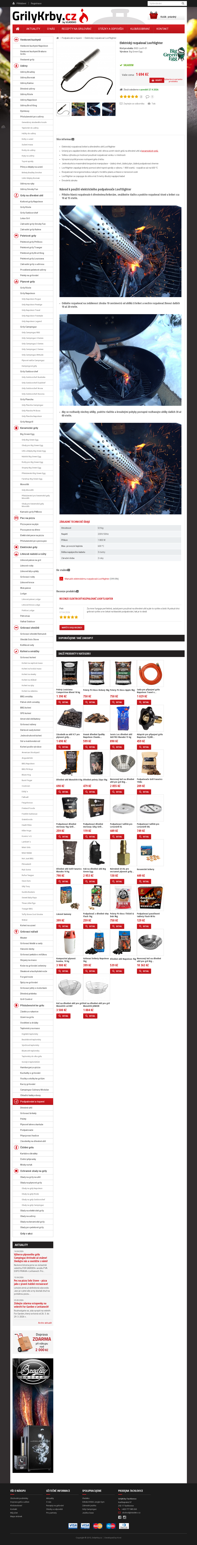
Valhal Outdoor (27, 621)
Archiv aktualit (45, 1323)
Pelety (23, 1119)
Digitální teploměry (30, 1034)
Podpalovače (26, 1130)
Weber (24, 920)
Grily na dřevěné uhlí (31, 195)
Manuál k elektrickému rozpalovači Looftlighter (87, 579)
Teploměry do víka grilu (32, 1056)
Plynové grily (27, 281)
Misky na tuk (26, 1165)
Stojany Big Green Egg (31, 468)
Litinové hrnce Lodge (31, 605)
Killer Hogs (26, 830)
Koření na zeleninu (30, 691)
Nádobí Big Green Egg (31, 456)
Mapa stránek (16, 1516)
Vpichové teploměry (30, 1045)
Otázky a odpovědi (110, 28)
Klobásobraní (140, 28)
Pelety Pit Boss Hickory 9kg (96, 690)
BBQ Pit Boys (27, 769)
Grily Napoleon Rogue (31, 299)
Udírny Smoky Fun (29, 189)
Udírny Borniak (27, 77)
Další (114, 109)
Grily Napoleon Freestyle (32, 316)
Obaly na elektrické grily (32, 1210)
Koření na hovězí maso (32, 669)
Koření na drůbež (29, 680)
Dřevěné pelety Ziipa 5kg (95, 779)
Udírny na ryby (27, 183)
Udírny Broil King (28, 105)
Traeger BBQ (27, 909)
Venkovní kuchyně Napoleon (34, 46)
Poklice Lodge (28, 610)
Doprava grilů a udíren (19, 1502)
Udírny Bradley (27, 72)
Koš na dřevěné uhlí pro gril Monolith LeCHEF (69, 1004)
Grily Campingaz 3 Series (32, 344)
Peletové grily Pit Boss (31, 242)
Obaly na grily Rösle (30, 1194)
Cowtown (26, 786)
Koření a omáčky (29, 651)
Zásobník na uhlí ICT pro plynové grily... (68, 735)
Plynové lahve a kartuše (31, 1124)
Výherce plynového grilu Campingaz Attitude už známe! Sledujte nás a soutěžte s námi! (31, 1258)
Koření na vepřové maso (32, 663)
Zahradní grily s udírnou (32, 264)
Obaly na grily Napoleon (32, 1188)
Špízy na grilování (29, 982)
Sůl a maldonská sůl (30, 741)
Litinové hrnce (27, 582)
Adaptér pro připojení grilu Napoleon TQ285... (150, 735)
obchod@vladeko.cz (131, 1513)
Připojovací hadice (29, 1135)
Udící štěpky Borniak (31, 178)
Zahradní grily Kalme (30, 229)
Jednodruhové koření (31, 735)
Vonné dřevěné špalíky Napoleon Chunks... (94, 735)
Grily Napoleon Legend (32, 321)
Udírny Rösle (26, 94)
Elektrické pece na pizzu (32, 535)
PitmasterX (26, 864)
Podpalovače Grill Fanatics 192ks (149, 780)
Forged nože (26, 977)
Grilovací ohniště (29, 627)
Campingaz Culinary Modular (34, 1090)
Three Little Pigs (28, 903)
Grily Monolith (28, 490)
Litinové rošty (26, 565)
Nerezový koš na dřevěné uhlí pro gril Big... (122, 780)
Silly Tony (26, 886)
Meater (23, 938)
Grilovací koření (28, 657)
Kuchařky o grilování (30, 1073)
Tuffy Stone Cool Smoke (32, 914)
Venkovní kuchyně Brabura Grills (33, 52)
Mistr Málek (27, 853)
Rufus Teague (28, 875)
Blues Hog (26, 775)
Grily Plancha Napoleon (32, 416)
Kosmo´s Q (27, 836)
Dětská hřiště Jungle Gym (93, 1502)
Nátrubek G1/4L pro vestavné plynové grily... (122, 870)
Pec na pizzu (27, 518)
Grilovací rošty (27, 577)
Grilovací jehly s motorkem (33, 988)
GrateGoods (27, 819)
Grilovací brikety (28, 1113)
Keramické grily (29, 427)
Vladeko (86, 1498)
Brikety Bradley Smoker (32, 172)
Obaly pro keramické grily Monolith (33, 505)
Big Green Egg (27, 434)
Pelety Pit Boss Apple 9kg (122, 690)
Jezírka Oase (88, 1513)
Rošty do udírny (28, 150)
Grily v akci (26, 1233)
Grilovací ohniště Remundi (33, 634)
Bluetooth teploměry (30, 1051)
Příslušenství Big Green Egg (33, 473)
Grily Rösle (25, 207)
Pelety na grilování (29, 275)
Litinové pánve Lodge (31, 599)
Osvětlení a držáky (29, 1023)
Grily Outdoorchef (29, 213)
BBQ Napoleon (28, 763)
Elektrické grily (28, 547)
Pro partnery (51, 1513)
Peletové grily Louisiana (32, 258)
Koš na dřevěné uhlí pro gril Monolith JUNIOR (96, 1004)
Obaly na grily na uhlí (30, 1177)
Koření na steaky (29, 674)
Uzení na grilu (27, 1017)
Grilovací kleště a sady (31, 943)
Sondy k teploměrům (31, 1062)
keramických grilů (150, 151)
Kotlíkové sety (27, 645)
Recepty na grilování (76, 28)
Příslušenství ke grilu (32, 1005)
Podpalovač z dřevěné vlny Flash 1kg (96, 915)
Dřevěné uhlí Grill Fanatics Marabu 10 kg (69, 870)
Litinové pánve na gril (30, 560)
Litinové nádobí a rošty (33, 553)
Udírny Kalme (27, 83)
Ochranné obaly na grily (33, 1170)
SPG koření (25, 713)
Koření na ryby (28, 685)
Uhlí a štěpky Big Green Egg (34, 451)
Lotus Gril (25, 218)
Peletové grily (28, 235)
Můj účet (14, 1513)
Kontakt (162, 28)
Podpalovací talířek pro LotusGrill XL (121, 825)
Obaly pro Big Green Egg (32, 445)
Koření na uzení (27, 925)
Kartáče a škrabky (28, 1153)
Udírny (23, 65)
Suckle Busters (28, 892)
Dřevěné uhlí (26, 1108)
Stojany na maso (28, 960)
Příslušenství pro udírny (32, 116)
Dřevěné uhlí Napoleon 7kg (123, 958)
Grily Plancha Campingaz (32, 405)
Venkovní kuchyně (30, 39)
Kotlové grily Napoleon (31, 201)
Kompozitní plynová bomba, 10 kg (65, 959)
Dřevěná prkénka (28, 993)
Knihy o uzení (27, 139)
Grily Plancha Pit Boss (31, 411)
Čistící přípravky (28, 1159)
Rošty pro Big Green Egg (32, 462)
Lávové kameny (63, 914)
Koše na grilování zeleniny (33, 966)
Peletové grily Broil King (32, 253)
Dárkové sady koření (30, 730)
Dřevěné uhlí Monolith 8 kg (69, 779)
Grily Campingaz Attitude (32, 355)
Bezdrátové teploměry (31, 1039)
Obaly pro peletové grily (32, 1227)
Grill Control (26, 999)
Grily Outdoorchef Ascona (33, 394)
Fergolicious (27, 803)
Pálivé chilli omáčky (30, 702)
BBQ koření (25, 707)
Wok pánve (25, 588)
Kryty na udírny (28, 156)
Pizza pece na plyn (29, 524)
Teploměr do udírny (30, 128)
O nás (51, 28)
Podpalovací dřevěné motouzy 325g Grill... (93, 825)
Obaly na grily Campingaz (33, 1205)
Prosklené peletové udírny (33, 270)
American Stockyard (30, 752)
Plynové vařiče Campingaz (33, 360)
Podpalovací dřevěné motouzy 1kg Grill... (66, 825)
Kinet (119, 1538)
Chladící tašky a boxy (30, 1095)
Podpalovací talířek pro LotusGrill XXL (148, 825)
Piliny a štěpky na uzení (31, 167)
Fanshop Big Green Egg (32, 479)
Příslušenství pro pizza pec (33, 541)
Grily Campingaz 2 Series (32, 349)
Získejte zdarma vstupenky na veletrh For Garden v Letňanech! (31, 1305)
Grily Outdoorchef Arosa (32, 388)
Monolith (24, 484)
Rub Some (26, 870)
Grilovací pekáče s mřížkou (33, 954)
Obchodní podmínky (19, 1498)
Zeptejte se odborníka (133, 103)
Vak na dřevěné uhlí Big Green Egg (94, 870)
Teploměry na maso (30, 1028)
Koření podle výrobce (30, 747)
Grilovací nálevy (28, 724)
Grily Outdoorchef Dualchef (33, 383)
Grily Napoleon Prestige (32, 304)
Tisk (153, 103)
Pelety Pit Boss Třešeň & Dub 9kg (122, 915)
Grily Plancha (26, 399)
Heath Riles (27, 825)
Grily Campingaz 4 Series (32, 338)
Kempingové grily (29, 366)
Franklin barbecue (29, 814)
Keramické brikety (145, 869)
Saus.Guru (26, 881)
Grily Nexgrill (26, 422)
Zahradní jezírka (89, 1505)
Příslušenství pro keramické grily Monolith (36, 496)
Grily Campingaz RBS (31, 332)
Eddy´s (25, 791)
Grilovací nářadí (29, 931)
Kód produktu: (127, 48)
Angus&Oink (27, 758)
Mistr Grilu (26, 847)
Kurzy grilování (27, 1084)
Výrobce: (124, 51)
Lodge (23, 593)
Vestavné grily (27, 59)
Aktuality (21, 1245)
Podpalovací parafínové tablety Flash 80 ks (148, 915)
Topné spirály (27, 161)
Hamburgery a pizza (30, 1067)
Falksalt (25, 797)
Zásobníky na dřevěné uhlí (33, 1141)
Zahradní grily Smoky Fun (33, 224)
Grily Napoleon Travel (31, 310)
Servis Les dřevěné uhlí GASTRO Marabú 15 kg (121, 735)
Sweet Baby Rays (29, 897)
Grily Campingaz (28, 327)
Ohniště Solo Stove (29, 639)
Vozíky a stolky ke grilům (32, 1078)
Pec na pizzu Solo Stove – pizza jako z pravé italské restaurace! (31, 1282)
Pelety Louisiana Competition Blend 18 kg (68, 691)
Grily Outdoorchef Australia (33, 377)
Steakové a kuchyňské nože (33, 971)
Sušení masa (27, 144)
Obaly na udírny (27, 1216)
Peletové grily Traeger (31, 247)
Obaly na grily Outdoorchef (33, 1199)
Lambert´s (26, 842)
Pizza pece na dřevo (30, 530)
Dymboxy (24, 111)
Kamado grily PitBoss (31, 512)
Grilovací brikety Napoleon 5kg (96, 959)
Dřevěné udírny (27, 89)
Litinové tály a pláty (29, 571)
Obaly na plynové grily (31, 1182)
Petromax (25, 616)
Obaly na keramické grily (32, 1222)
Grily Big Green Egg (30, 440)
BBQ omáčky (26, 696)
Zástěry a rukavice (29, 1011)
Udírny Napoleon (28, 100)
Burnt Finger (27, 780)
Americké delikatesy (30, 719)
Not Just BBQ (27, 858)
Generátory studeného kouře (34, 122)
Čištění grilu (27, 1147)
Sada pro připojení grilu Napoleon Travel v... (148, 691)
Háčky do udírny (29, 133)
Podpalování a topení (32, 1101)
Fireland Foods (28, 808)
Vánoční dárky (27, 949)
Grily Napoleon (27, 293)
